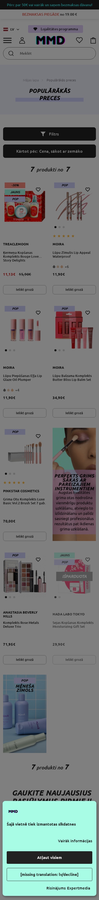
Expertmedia (78, 888)
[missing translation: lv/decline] (49, 874)
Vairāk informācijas (75, 841)
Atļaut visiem (49, 857)
